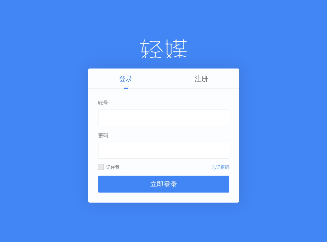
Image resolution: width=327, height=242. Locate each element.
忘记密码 (220, 167)
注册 (201, 79)
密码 (103, 135)
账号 (103, 103)
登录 (125, 79)
